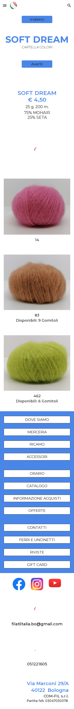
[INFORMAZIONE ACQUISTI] (37, 498)
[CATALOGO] (37, 486)
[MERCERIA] (37, 432)
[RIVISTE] (37, 552)
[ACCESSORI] (37, 457)
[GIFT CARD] (37, 564)
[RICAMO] (37, 444)
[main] (37, 42)
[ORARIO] (37, 474)
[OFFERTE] (37, 511)
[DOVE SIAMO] (37, 420)
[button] (4, 5)
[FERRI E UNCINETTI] (37, 540)
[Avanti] (37, 64)
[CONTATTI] (37, 527)
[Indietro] (37, 19)
